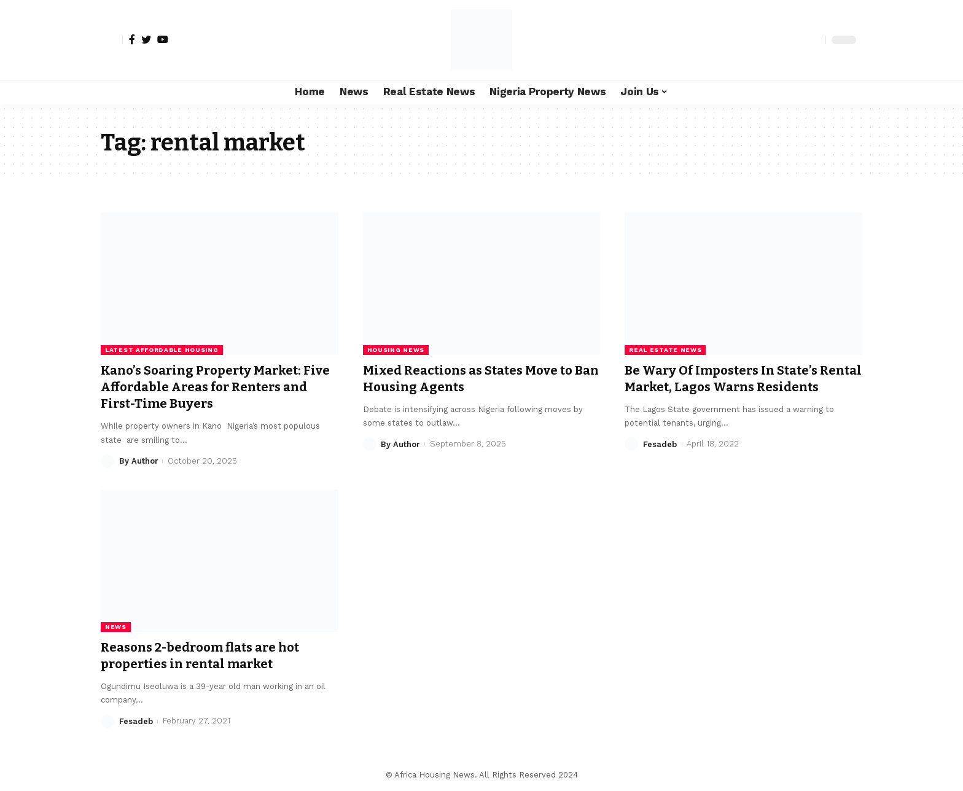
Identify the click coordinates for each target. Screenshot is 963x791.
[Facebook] (132, 39)
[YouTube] (162, 39)
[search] (812, 40)
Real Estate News (665, 349)
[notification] (794, 40)
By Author (138, 461)
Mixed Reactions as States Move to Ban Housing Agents (473, 378)
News (116, 626)
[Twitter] (146, 39)
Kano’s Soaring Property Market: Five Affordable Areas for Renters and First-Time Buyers (210, 387)
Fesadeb (660, 461)
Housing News (395, 349)
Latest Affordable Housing (162, 349)
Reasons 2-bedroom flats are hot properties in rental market (206, 655)
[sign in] (112, 40)
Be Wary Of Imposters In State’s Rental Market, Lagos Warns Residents (726, 387)
